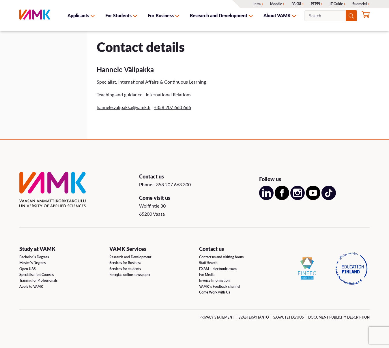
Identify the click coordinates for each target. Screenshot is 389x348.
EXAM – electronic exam (218, 268)
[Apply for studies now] (366, 16)
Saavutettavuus (288, 317)
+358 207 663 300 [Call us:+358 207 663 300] (172, 184)
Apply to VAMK (31, 286)
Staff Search (208, 262)
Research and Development (218, 15)
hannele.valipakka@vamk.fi (123, 107)
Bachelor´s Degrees (34, 257)
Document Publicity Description (339, 317)
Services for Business (125, 262)
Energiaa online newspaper (129, 274)
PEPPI (315, 3)
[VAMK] (34, 15)
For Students (118, 15)
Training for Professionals (38, 280)
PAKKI (296, 3)
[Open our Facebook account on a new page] (282, 198)
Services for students (125, 268)
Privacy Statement (216, 317)
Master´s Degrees (32, 262)
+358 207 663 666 (172, 107)
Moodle (276, 3)
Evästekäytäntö (253, 317)
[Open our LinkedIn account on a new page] (266, 198)
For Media (206, 274)
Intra (257, 3)
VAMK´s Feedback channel (219, 286)
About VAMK (277, 15)
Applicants (78, 15)
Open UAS (27, 268)
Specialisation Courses (36, 274)
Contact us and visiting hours (221, 257)
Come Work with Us (214, 292)
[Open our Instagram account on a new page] (297, 198)
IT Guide (336, 3)
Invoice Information (214, 280)
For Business (161, 15)
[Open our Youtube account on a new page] (313, 198)
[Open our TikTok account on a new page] (328, 198)
